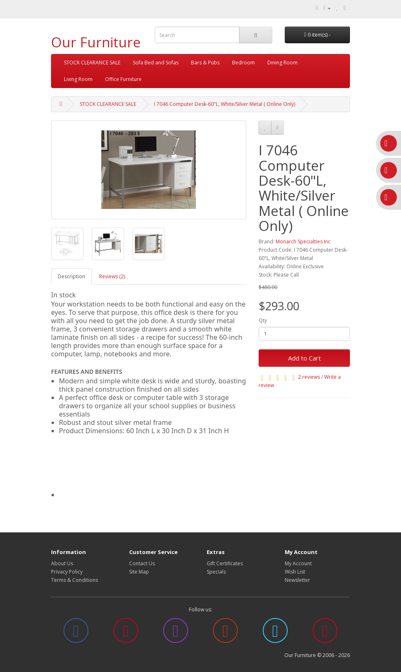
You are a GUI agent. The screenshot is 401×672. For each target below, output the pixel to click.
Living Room (78, 79)
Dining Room (282, 62)
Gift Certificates (225, 563)
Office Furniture (123, 79)
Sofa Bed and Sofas (155, 62)
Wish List (295, 571)
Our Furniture (96, 42)
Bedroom (243, 62)
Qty (263, 320)
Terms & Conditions (74, 580)
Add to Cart (304, 358)
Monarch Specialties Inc (303, 241)
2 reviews (309, 376)
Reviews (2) (112, 276)
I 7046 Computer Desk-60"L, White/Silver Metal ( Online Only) (224, 104)
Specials (216, 571)
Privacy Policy (67, 571)
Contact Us (142, 563)
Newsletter (297, 580)
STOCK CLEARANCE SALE (92, 62)
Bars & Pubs (205, 62)
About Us (62, 563)
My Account (298, 563)
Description (71, 276)
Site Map (139, 571)
